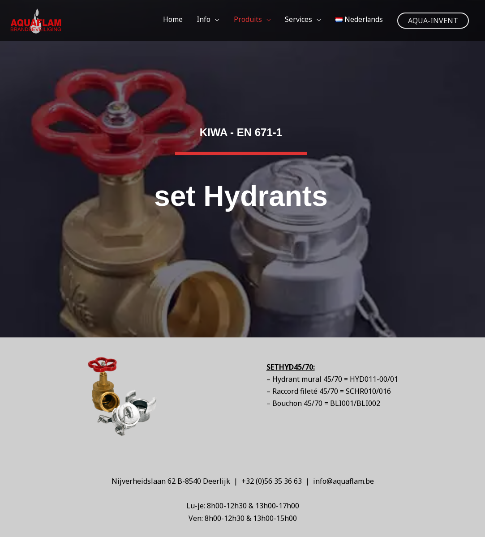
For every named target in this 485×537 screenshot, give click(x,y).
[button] (433, 21)
